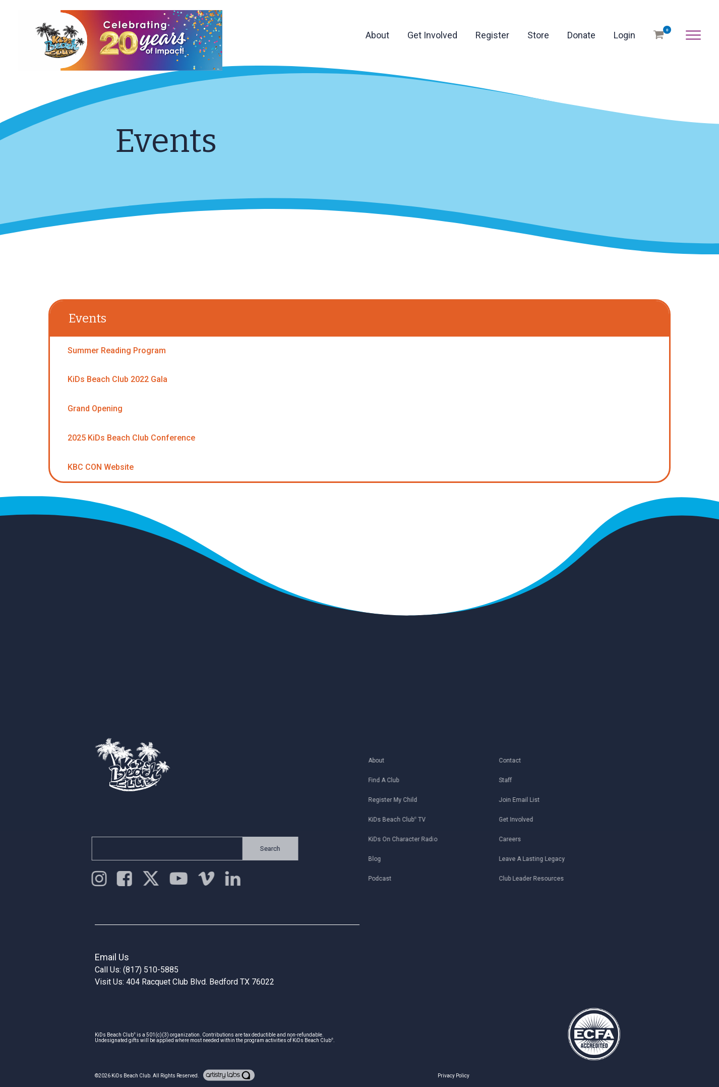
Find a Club (386, 780)
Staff (508, 780)
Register (492, 35)
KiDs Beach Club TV (400, 819)
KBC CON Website (101, 467)
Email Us (112, 957)
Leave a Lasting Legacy (535, 858)
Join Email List (522, 799)
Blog (377, 858)
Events (87, 318)
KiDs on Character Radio (405, 839)
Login (624, 35)
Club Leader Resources (534, 878)
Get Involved (432, 35)
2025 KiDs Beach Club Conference (131, 438)
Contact (513, 760)
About (377, 35)
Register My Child (395, 799)
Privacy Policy (453, 1075)
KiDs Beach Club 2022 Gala (117, 379)
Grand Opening (95, 408)
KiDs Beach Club (130, 1075)
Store (538, 35)
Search (267, 848)
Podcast (382, 878)
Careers (513, 839)
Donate (581, 35)
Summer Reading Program (117, 350)
